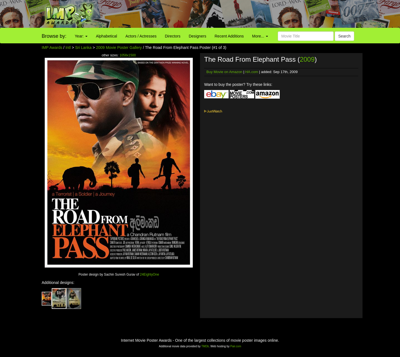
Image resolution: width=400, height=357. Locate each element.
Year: (81, 36)
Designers (197, 36)
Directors (172, 36)
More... (260, 36)
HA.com (251, 72)
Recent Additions (229, 36)
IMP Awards (52, 47)
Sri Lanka (83, 47)
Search (344, 36)
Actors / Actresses (140, 36)
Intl (68, 47)
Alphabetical (106, 36)
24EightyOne (149, 274)
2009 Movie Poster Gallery (119, 47)
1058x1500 (127, 55)
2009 (307, 59)
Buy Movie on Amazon (224, 72)
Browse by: (54, 36)
